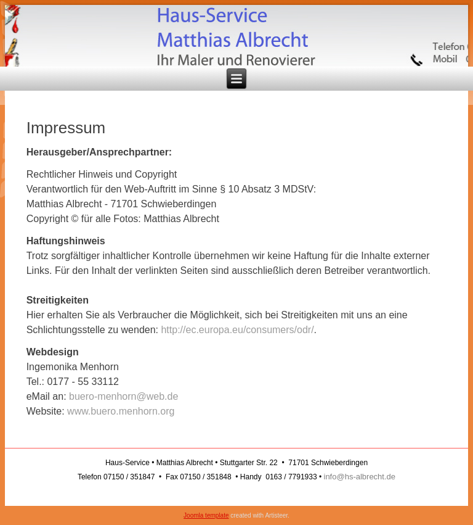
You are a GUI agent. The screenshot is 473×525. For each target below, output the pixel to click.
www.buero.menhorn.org (120, 411)
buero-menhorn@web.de (123, 396)
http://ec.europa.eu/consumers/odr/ (237, 330)
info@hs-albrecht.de (360, 476)
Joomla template (206, 515)
